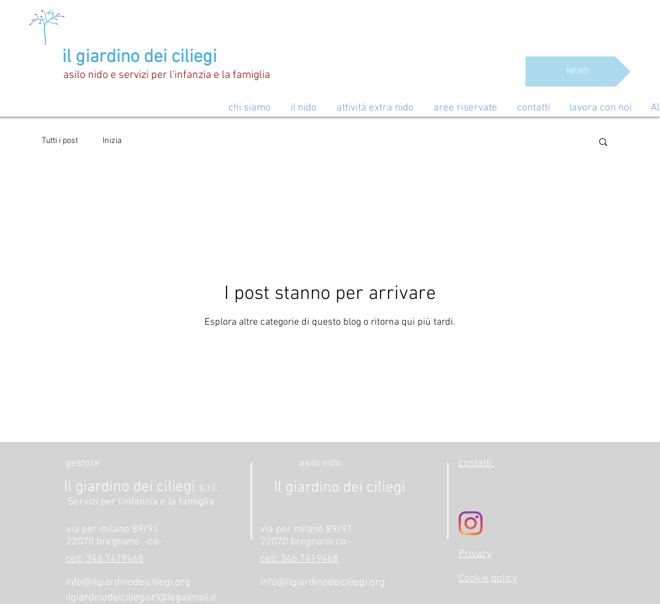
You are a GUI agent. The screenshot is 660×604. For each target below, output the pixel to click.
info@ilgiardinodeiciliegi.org (128, 582)
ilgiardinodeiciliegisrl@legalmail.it (141, 598)
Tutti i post (60, 141)
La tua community (178, 141)
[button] (603, 142)
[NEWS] (578, 71)
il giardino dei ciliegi (139, 57)
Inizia (112, 141)
